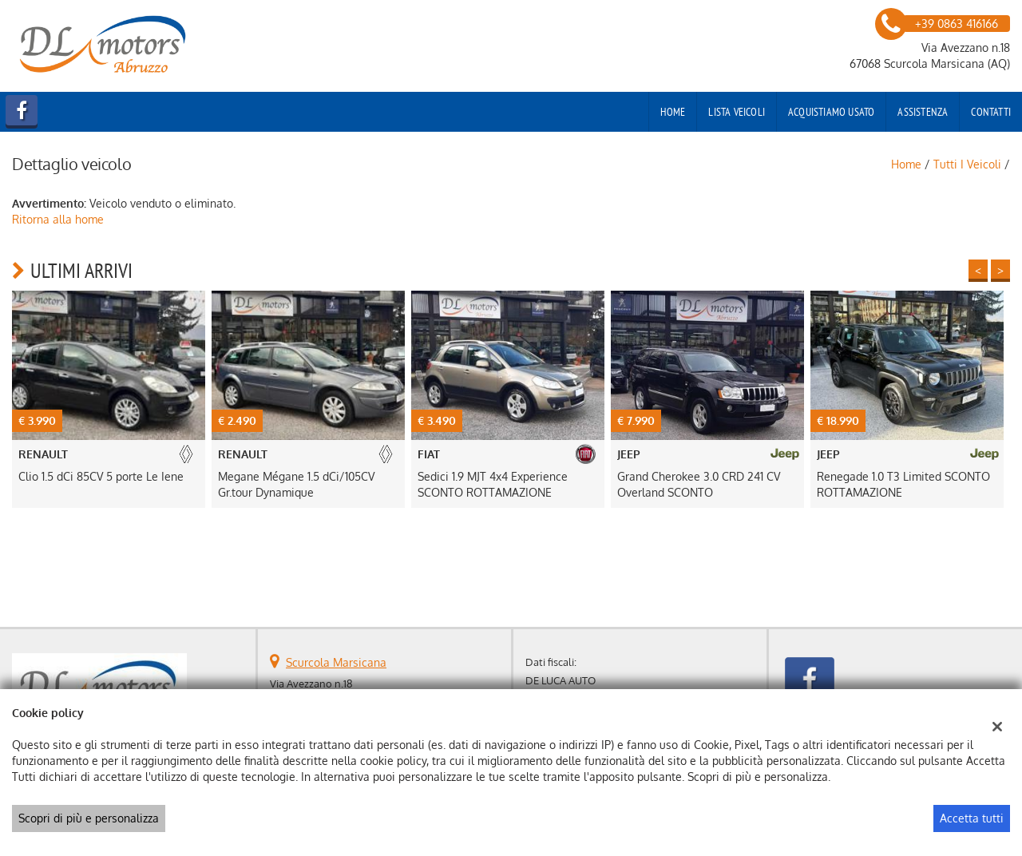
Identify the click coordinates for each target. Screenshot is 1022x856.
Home (673, 112)
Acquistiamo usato (831, 112)
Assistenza (922, 112)
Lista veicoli (736, 112)
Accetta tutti (972, 818)
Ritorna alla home (58, 219)
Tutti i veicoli (967, 164)
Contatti (991, 112)
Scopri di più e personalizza (88, 818)
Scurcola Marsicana (336, 662)
